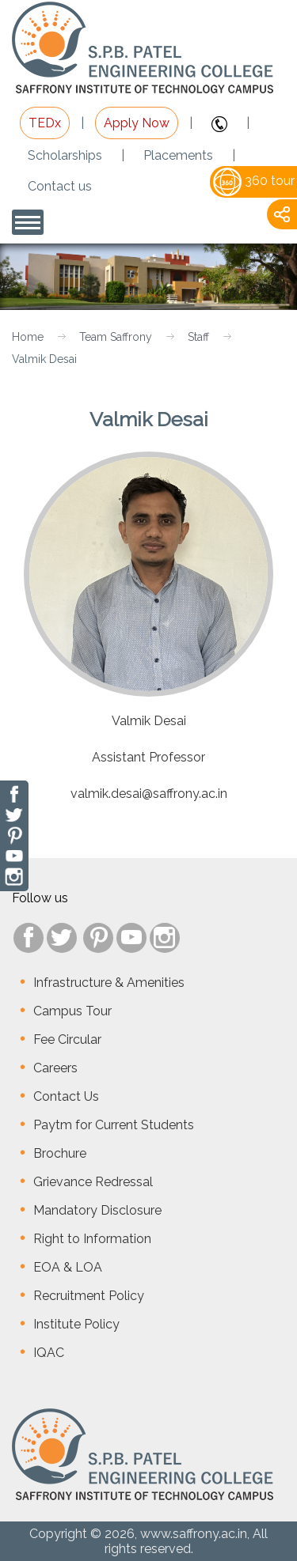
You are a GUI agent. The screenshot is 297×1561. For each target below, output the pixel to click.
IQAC (48, 1352)
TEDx (45, 122)
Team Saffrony (115, 337)
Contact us (60, 186)
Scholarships (65, 155)
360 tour (254, 180)
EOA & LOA (67, 1267)
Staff (198, 337)
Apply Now (136, 122)
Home (28, 337)
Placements (178, 155)
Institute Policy (76, 1324)
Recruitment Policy (88, 1295)
